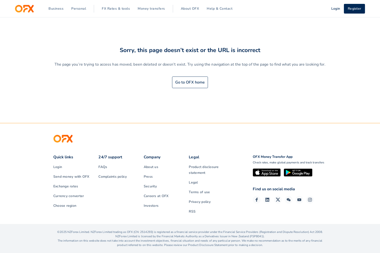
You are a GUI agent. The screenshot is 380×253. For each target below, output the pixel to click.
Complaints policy (112, 176)
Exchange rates (65, 186)
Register (354, 8)
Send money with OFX (71, 176)
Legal (193, 182)
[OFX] (24, 9)
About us (151, 167)
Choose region (64, 205)
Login (57, 167)
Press (148, 176)
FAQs (102, 167)
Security (150, 186)
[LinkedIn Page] (267, 200)
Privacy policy (200, 201)
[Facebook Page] (257, 200)
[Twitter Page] (278, 200)
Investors (151, 205)
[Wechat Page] (289, 200)
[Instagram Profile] (310, 200)
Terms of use (199, 192)
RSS (192, 211)
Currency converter (68, 196)
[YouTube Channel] (299, 200)
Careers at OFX (156, 196)
